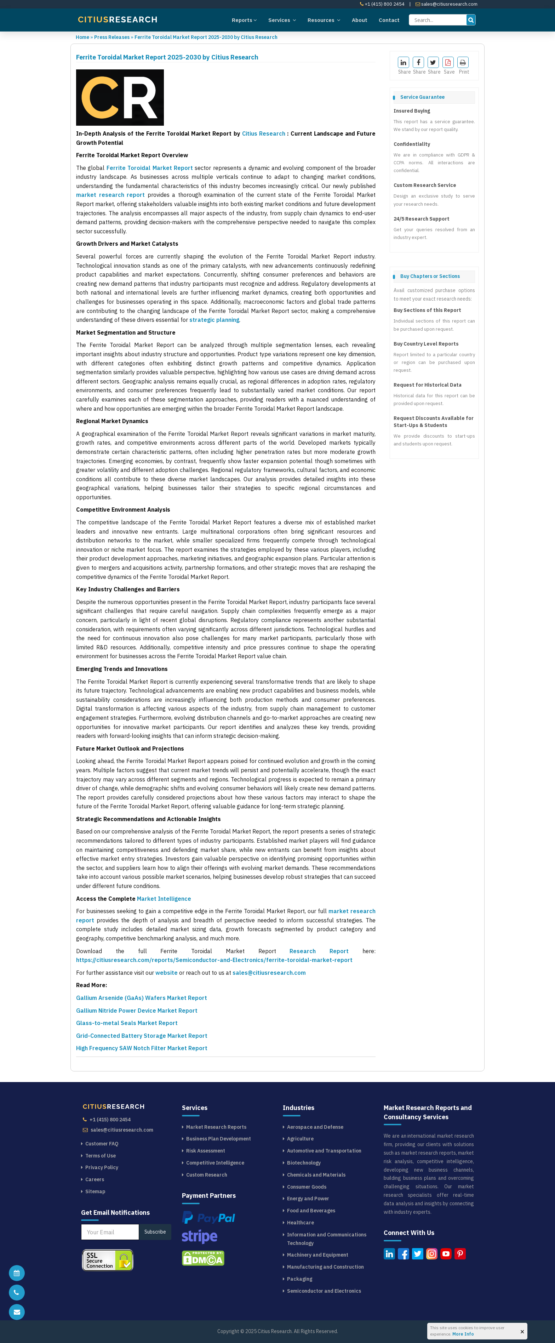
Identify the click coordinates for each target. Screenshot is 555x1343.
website (166, 972)
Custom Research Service (425, 185)
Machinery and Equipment (317, 1255)
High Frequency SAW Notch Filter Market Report (141, 1048)
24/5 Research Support (422, 219)
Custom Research (206, 1175)
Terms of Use (100, 1156)
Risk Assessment (205, 1151)
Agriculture (300, 1139)
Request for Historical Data (428, 385)
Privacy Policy (101, 1167)
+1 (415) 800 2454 (382, 4)
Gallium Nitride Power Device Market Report (137, 1010)
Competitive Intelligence (215, 1163)
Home (82, 37)
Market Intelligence (164, 898)
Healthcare (300, 1222)
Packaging (299, 1279)
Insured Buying (412, 111)
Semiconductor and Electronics (324, 1291)
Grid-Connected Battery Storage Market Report (141, 1035)
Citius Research (263, 133)
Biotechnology (304, 1163)
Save (448, 66)
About (359, 20)
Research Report (326, 951)
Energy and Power (308, 1198)
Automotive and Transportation (324, 1151)
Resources (324, 19)
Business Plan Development (218, 1139)
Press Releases (112, 37)
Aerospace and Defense (315, 1127)
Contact (389, 20)
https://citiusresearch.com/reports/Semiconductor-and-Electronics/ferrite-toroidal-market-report (214, 959)
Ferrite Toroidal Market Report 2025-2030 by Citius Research (206, 37)
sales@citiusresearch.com (446, 4)
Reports (244, 19)
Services (282, 19)
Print (463, 66)
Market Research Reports (216, 1127)
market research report (110, 194)
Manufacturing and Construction (325, 1267)
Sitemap (95, 1191)
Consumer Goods (306, 1187)
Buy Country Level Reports (426, 344)
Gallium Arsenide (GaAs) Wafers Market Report (141, 997)
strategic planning (214, 319)
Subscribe (155, 1232)
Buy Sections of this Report (427, 310)
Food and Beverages (311, 1210)
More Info (463, 1334)
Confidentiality (412, 144)
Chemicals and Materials (316, 1175)
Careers (94, 1179)
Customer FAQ (102, 1143)
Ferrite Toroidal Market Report (150, 167)
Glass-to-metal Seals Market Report (127, 1022)
